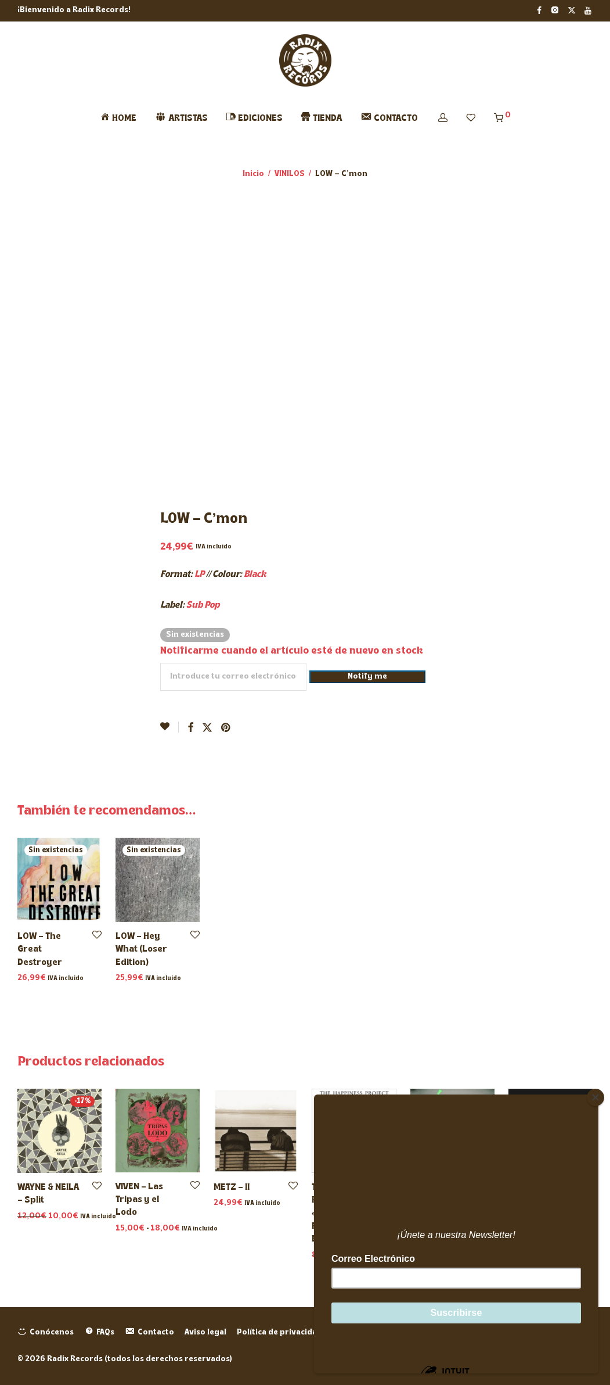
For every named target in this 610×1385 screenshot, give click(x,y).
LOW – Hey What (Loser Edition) (141, 949)
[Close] (595, 1097)
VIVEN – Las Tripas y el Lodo (139, 1200)
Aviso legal (205, 1332)
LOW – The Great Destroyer (39, 949)
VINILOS (290, 174)
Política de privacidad (279, 1332)
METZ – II (232, 1187)
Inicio (253, 174)
